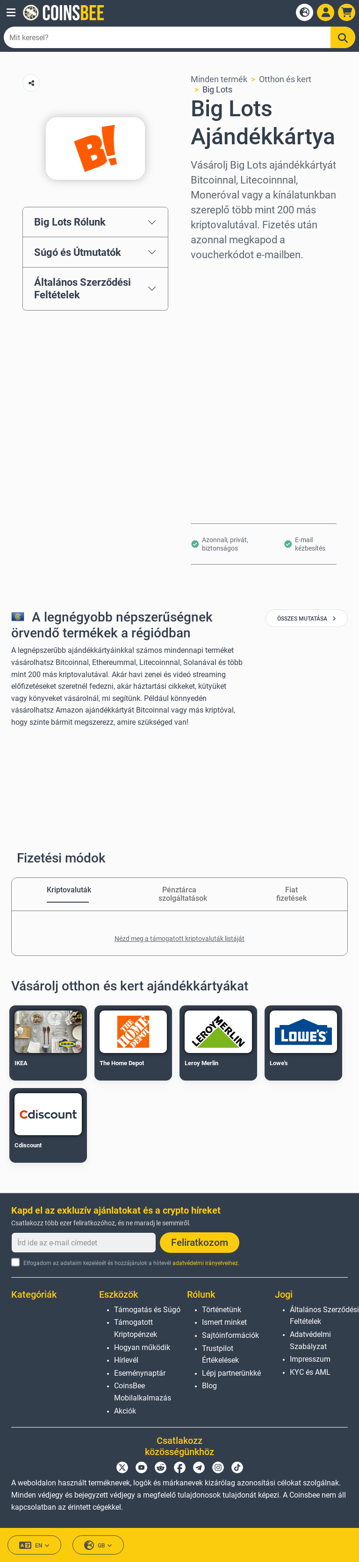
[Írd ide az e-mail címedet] (83, 1242)
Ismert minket (224, 1322)
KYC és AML (310, 1372)
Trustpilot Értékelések (220, 1354)
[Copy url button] (31, 83)
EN (34, 1545)
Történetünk (221, 1309)
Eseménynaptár (139, 1373)
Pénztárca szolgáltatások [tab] (179, 894)
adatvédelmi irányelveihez (205, 1263)
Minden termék (219, 79)
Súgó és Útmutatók (77, 252)
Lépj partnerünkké (231, 1373)
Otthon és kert (285, 79)
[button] (11, 13)
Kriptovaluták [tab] (68, 889)
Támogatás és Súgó (147, 1309)
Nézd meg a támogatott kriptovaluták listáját (179, 938)
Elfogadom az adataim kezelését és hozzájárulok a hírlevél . (131, 1263)
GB (98, 1545)
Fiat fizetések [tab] (291, 894)
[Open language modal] (304, 12)
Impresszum (310, 1359)
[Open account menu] (325, 12)
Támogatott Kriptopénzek (135, 1328)
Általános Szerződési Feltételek (82, 288)
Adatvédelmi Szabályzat (310, 1340)
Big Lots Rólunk (70, 222)
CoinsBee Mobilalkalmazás (142, 1391)
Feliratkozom (199, 1242)
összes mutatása (306, 618)
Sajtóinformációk (230, 1335)
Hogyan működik (142, 1347)
